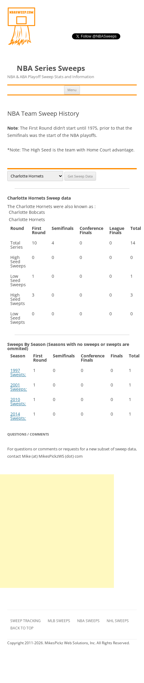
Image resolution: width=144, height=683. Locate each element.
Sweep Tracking (25, 620)
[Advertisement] (57, 531)
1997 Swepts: (18, 372)
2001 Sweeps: (18, 387)
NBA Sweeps (88, 620)
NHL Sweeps (118, 620)
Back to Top (21, 628)
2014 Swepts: (18, 416)
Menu (72, 90)
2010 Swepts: (18, 401)
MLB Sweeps (59, 620)
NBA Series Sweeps (50, 72)
